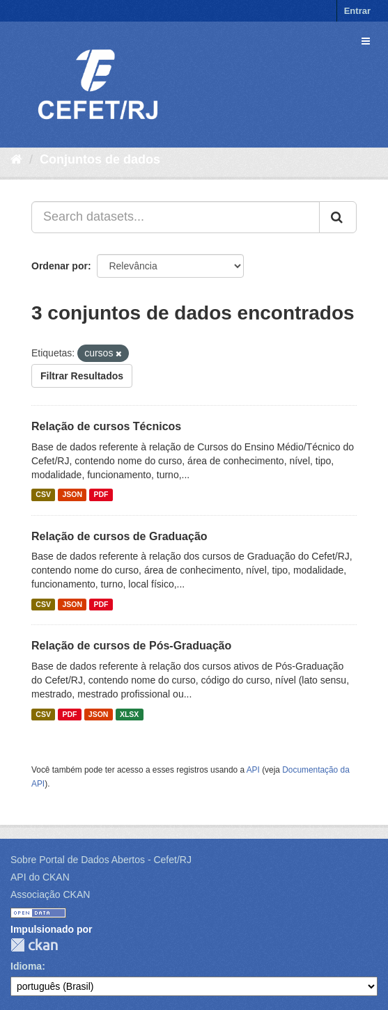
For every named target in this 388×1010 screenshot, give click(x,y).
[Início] (16, 159)
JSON (72, 495)
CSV (43, 495)
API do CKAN (40, 877)
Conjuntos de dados (100, 159)
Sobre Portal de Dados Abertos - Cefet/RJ (101, 859)
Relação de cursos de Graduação (119, 536)
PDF (100, 495)
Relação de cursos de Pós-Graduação (131, 646)
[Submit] (338, 217)
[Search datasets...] (175, 217)
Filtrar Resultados (81, 375)
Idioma (26, 966)
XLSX (129, 714)
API (253, 770)
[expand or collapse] (366, 41)
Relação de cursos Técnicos (106, 426)
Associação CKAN (50, 894)
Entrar (357, 11)
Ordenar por (59, 265)
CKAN (34, 945)
